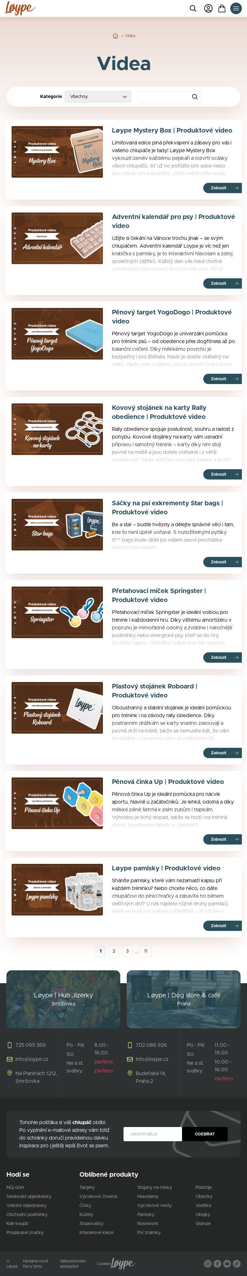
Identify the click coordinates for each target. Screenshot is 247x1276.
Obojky (203, 1214)
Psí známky (149, 1233)
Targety (87, 1187)
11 (145, 951)
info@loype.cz (31, 1059)
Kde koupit (17, 1224)
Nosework (148, 1224)
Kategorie (51, 96)
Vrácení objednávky (26, 1205)
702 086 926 (151, 1045)
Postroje (204, 1187)
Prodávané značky (25, 1233)
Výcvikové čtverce (98, 1196)
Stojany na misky (154, 1187)
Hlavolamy (148, 1196)
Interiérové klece (96, 1233)
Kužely (86, 1214)
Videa (130, 36)
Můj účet (15, 1187)
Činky (85, 1205)
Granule (203, 1224)
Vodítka (203, 1205)
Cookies (104, 1264)
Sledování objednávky (28, 1196)
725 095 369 (30, 1045)
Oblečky (204, 1196)
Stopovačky (91, 1224)
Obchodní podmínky (27, 1214)
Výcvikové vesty (154, 1205)
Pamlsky (145, 1214)
